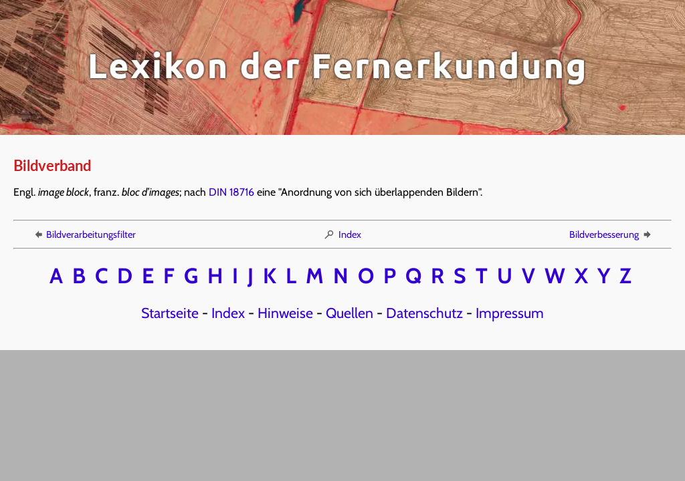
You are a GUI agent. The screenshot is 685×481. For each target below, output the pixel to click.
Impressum (510, 312)
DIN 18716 (231, 192)
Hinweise (285, 312)
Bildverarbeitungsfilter (84, 234)
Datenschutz (424, 312)
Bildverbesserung (611, 234)
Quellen (349, 312)
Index (342, 234)
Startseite (170, 312)
